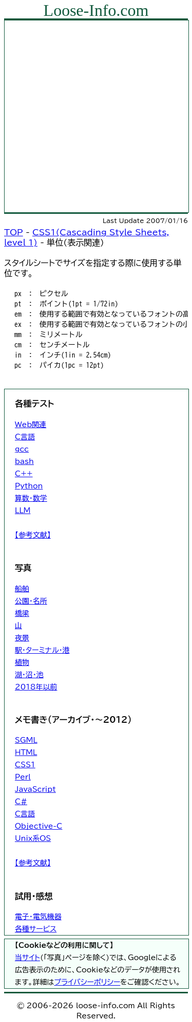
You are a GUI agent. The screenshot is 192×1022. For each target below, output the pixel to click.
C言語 (25, 436)
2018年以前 (36, 687)
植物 (22, 662)
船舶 (22, 588)
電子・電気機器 (38, 916)
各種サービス (35, 928)
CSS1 (25, 764)
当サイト (27, 957)
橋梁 (22, 613)
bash (24, 461)
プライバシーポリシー (87, 982)
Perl (23, 777)
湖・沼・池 (29, 674)
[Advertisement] (96, 116)
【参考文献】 (33, 535)
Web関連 (30, 424)
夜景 (22, 637)
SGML (26, 740)
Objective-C (38, 826)
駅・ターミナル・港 (42, 650)
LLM (23, 510)
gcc (22, 449)
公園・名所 (31, 601)
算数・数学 (31, 498)
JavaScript (35, 789)
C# (21, 801)
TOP (13, 232)
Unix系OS (33, 838)
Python (29, 486)
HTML (26, 752)
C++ (24, 473)
